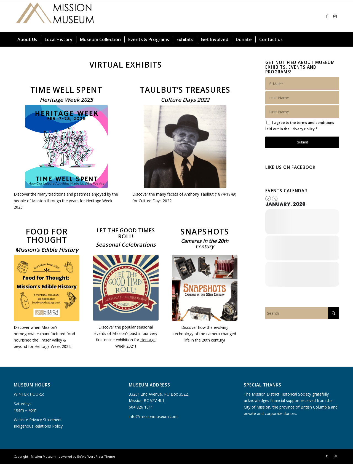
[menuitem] (27, 39)
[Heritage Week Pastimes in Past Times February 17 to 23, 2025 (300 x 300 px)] (66, 146)
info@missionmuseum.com (153, 416)
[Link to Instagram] (335, 16)
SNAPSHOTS (205, 231)
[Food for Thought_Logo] (46, 288)
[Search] (335, 39)
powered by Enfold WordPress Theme (86, 456)
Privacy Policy (302, 128)
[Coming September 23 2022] (185, 146)
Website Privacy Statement (38, 419)
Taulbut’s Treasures (185, 89)
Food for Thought (47, 235)
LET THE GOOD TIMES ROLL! (126, 233)
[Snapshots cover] (204, 288)
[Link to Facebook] (327, 16)
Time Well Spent (66, 89)
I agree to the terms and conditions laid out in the (299, 125)
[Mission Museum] (55, 16)
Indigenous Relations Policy (38, 426)
